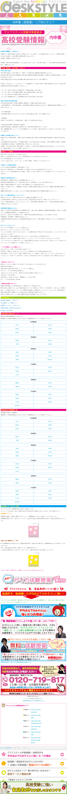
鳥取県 (50, 371)
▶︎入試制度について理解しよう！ (9, 303)
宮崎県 (50, 402)
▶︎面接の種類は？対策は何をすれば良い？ (11, 308)
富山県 (50, 325)
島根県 (17, 371)
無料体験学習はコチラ (28, 700)
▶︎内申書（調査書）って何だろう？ (10, 300)
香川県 (50, 383)
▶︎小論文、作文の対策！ (7, 310)
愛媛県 (17, 383)
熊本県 (50, 398)
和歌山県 (50, 359)
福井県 (17, 328)
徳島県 (17, 386)
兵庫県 (50, 352)
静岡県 (50, 344)
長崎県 (17, 398)
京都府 (17, 355)
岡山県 (17, 367)
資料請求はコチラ (39, 700)
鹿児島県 (17, 405)
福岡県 (17, 394)
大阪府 (17, 352)
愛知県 (17, 340)
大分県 (17, 402)
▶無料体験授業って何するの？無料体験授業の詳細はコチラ (16, 662)
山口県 (17, 374)
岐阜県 (50, 340)
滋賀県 (17, 359)
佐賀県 (50, 394)
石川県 (17, 325)
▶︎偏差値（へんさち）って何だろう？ (10, 305)
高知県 (50, 386)
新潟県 (17, 332)
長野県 (50, 328)
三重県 (17, 344)
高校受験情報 (7, 18)
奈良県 (50, 355)
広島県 (50, 367)
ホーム (2, 18)
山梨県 (50, 332)
